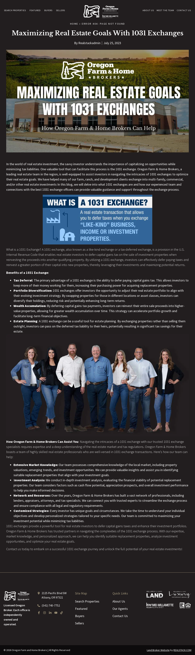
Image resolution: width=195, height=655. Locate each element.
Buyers (48, 10)
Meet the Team (165, 10)
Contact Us (184, 10)
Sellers (60, 10)
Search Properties (15, 10)
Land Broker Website (158, 650)
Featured (35, 10)
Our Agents (120, 609)
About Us (148, 10)
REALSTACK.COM (182, 650)
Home (74, 23)
